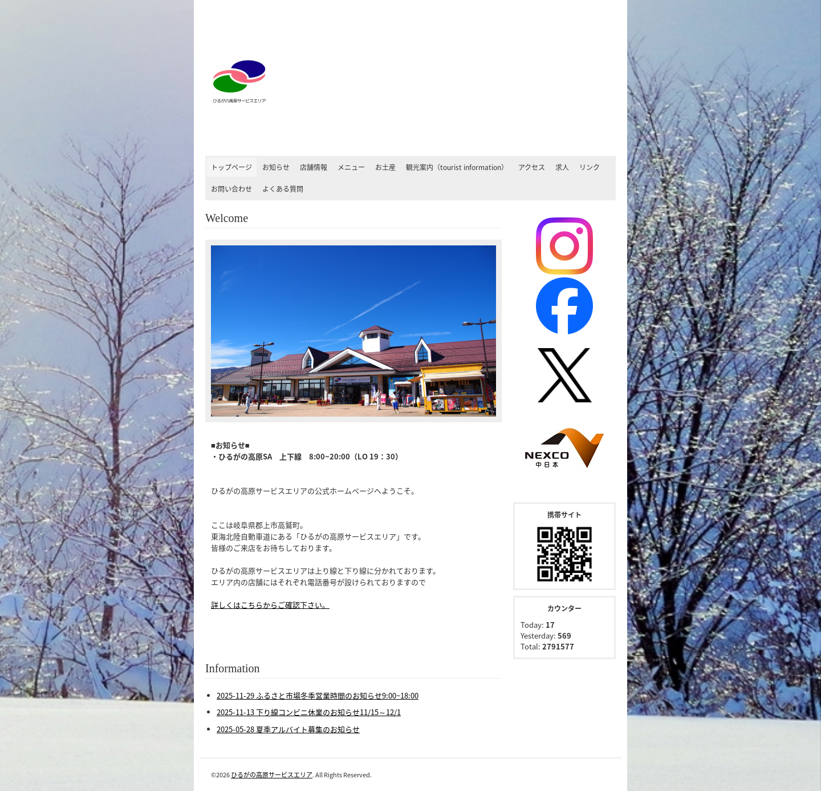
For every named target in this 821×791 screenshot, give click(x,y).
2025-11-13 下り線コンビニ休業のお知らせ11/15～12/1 (309, 712)
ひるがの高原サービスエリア (271, 775)
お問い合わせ (231, 189)
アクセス (531, 167)
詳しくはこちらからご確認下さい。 (270, 604)
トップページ (231, 167)
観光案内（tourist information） (457, 167)
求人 (562, 167)
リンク (589, 167)
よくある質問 (282, 189)
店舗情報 (313, 167)
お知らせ (276, 167)
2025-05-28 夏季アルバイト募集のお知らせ (288, 729)
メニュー (351, 167)
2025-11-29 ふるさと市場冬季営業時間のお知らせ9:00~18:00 (317, 695)
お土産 (385, 167)
